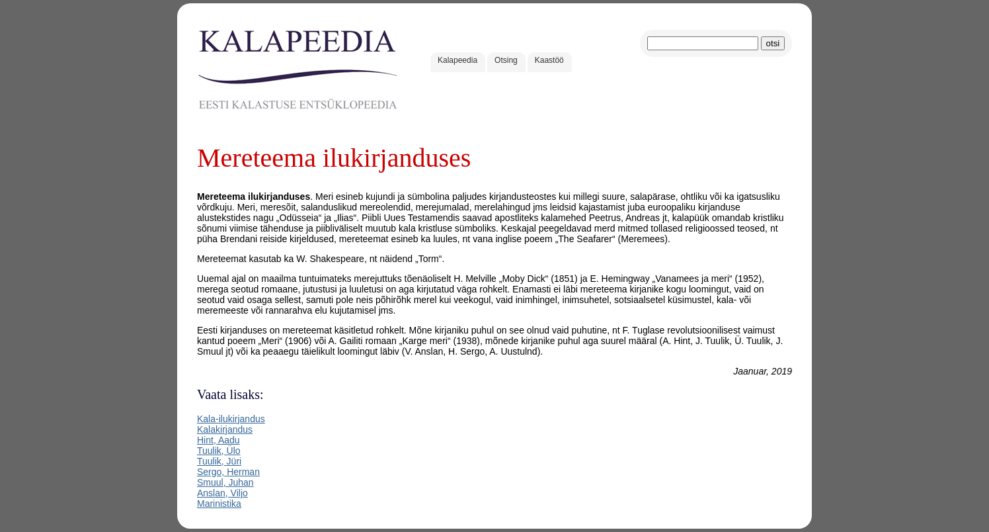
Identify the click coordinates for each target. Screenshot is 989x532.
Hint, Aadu (218, 440)
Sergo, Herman (228, 471)
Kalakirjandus (225, 429)
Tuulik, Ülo (219, 450)
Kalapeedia (457, 60)
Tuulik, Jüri (219, 461)
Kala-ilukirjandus (231, 419)
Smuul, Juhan (225, 482)
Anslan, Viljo (222, 493)
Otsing (506, 60)
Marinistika (219, 503)
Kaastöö (549, 60)
